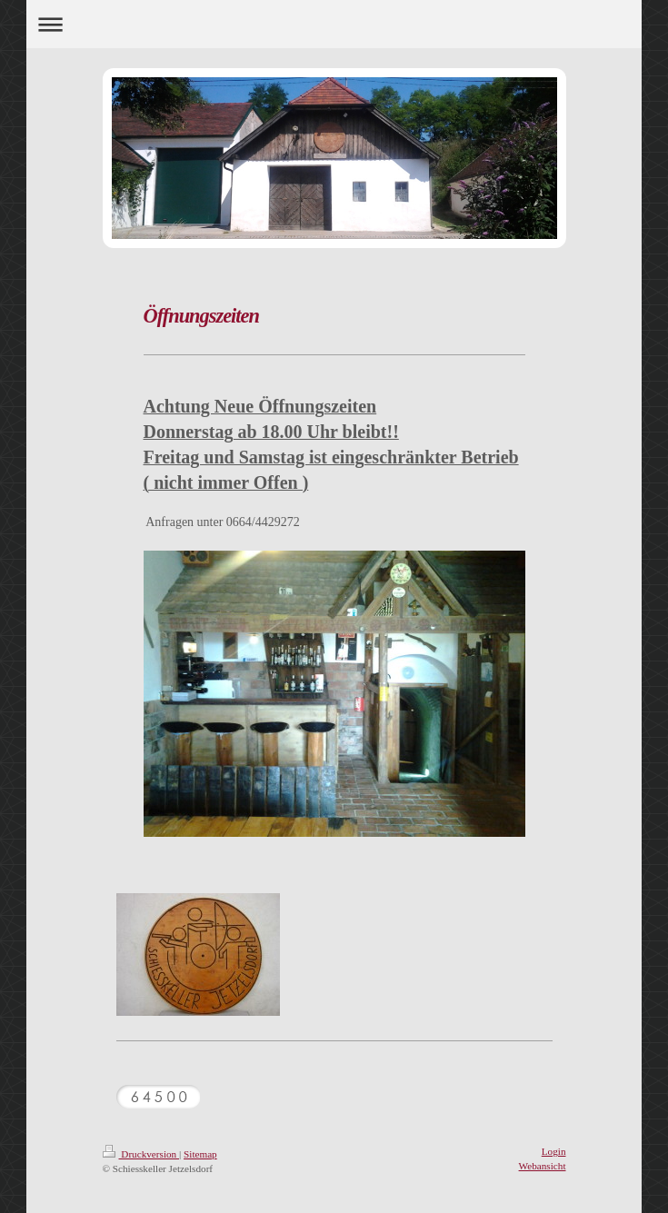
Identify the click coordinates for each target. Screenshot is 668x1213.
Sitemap (200, 1153)
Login (554, 1151)
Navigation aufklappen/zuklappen (333, 24)
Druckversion (141, 1153)
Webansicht (542, 1165)
